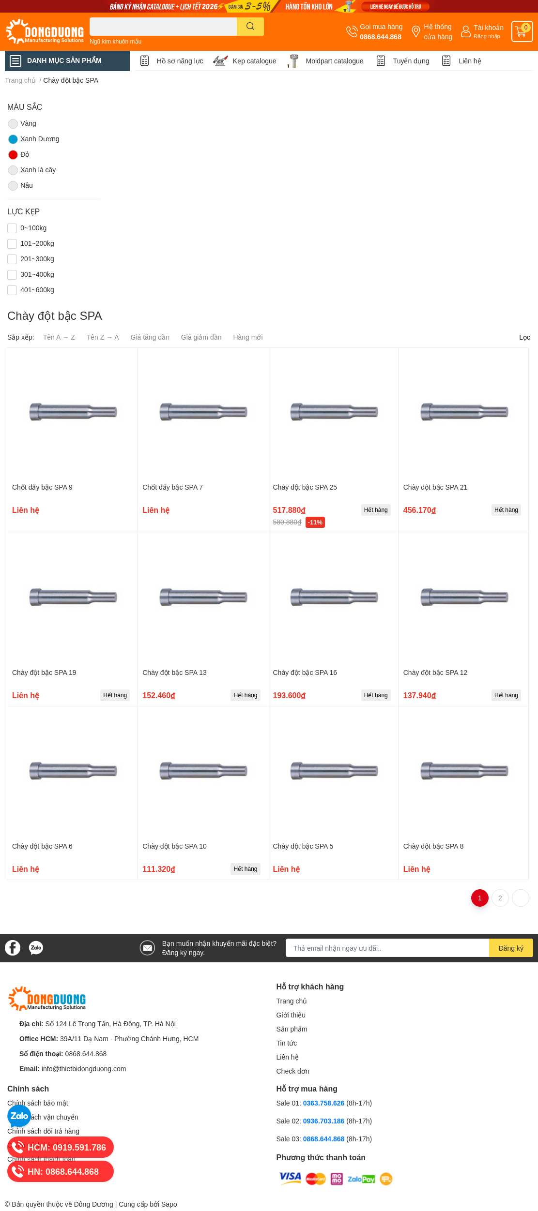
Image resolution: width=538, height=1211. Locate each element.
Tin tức (287, 1043)
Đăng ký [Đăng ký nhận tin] (511, 948)
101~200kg (37, 243)
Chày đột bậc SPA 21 (435, 487)
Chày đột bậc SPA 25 (305, 487)
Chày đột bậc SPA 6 (42, 846)
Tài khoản (489, 27)
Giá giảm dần (201, 337)
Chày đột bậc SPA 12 (435, 672)
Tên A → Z (59, 337)
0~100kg (33, 228)
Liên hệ (470, 61)
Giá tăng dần (150, 337)
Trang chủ (292, 1001)
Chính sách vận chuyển (42, 1117)
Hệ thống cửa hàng (438, 31)
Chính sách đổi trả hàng (43, 1131)
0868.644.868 (380, 36)
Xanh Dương (33, 139)
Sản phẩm (292, 1029)
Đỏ (18, 155)
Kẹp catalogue (255, 61)
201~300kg (37, 258)
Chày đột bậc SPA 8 (433, 846)
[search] (250, 26)
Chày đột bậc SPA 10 (174, 846)
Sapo (169, 1204)
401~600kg (37, 289)
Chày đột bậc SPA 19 (44, 672)
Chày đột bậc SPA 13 (174, 672)
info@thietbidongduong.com (84, 1068)
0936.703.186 (325, 1121)
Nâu (20, 186)
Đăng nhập (487, 36)
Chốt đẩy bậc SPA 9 (42, 487)
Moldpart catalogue (335, 61)
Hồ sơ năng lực (180, 61)
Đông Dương (93, 1204)
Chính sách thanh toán (41, 1159)
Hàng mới (247, 337)
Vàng (21, 124)
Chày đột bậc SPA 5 (303, 846)
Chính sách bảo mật (37, 1103)
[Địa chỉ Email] (409, 948)
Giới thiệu (291, 1015)
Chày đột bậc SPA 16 (305, 672)
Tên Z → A (103, 337)
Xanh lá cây (31, 170)
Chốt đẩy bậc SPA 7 (172, 487)
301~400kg (37, 274)
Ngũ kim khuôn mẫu (115, 41)
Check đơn (293, 1071)
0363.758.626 (325, 1103)
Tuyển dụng (411, 61)
